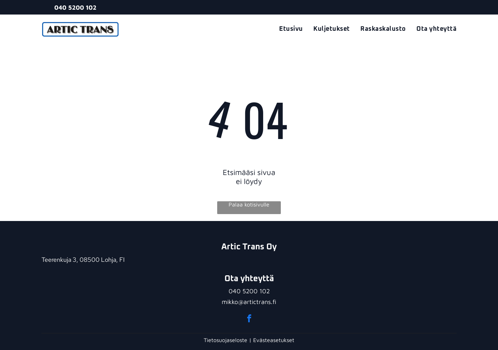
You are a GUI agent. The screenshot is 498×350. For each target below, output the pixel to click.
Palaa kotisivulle (249, 204)
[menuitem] (286, 29)
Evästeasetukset (273, 340)
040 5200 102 (249, 291)
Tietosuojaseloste (225, 340)
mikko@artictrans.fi (249, 301)
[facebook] (249, 319)
